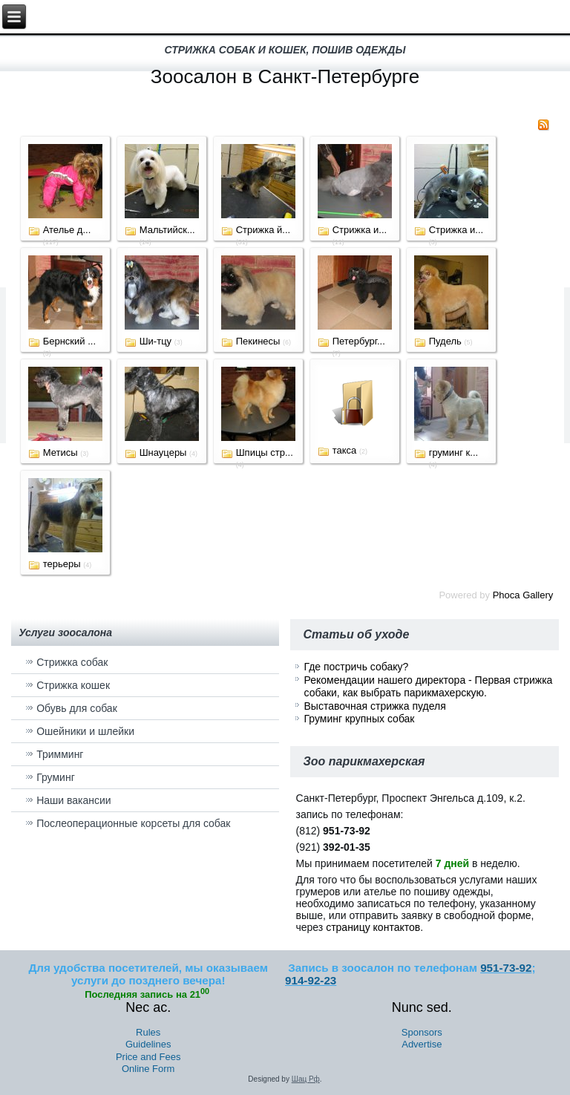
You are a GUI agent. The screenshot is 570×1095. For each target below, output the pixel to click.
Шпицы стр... (264, 452)
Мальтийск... (167, 229)
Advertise (422, 1044)
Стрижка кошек (73, 685)
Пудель (445, 341)
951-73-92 (505, 967)
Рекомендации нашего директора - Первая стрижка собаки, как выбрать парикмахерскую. (428, 686)
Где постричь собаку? (356, 667)
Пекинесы (258, 341)
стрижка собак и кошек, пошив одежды (285, 50)
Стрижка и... (359, 229)
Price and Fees (148, 1056)
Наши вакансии (73, 800)
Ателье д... (67, 229)
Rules (148, 1032)
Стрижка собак (72, 662)
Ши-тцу (155, 341)
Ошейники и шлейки (85, 731)
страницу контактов (373, 927)
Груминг (55, 777)
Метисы (60, 452)
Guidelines (148, 1044)
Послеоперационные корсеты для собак (133, 823)
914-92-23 (310, 980)
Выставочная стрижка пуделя (374, 706)
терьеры (62, 563)
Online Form (148, 1068)
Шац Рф (306, 1079)
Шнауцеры (163, 452)
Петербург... (358, 341)
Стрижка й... (263, 229)
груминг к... (453, 452)
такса (344, 450)
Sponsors (422, 1032)
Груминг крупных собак (359, 719)
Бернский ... (69, 341)
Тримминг (59, 754)
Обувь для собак (76, 708)
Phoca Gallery (523, 595)
